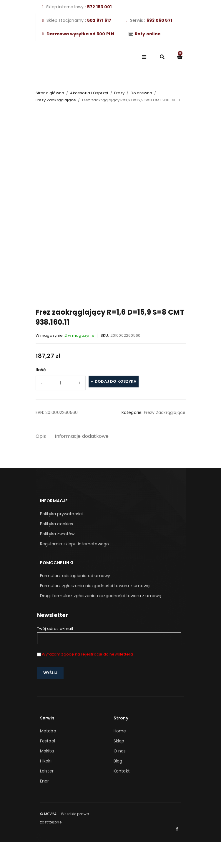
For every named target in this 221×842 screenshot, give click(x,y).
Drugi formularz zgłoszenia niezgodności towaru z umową (101, 596)
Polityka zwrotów (57, 534)
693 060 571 (159, 20)
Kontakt (122, 771)
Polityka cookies (56, 524)
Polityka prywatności (61, 514)
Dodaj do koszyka (115, 381)
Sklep (119, 741)
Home (120, 731)
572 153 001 (99, 7)
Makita (47, 751)
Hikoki (45, 761)
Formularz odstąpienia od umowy (75, 576)
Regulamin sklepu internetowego (74, 544)
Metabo (48, 731)
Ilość (41, 370)
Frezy (119, 93)
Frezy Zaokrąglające (56, 100)
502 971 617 (99, 20)
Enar (44, 781)
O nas (120, 751)
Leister (47, 771)
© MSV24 (48, 813)
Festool (47, 741)
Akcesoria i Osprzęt (89, 93)
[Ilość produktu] (60, 383)
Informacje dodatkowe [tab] (82, 436)
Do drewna (141, 93)
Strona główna (50, 93)
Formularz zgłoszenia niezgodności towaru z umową (95, 586)
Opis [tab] (41, 436)
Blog (118, 761)
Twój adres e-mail (109, 635)
